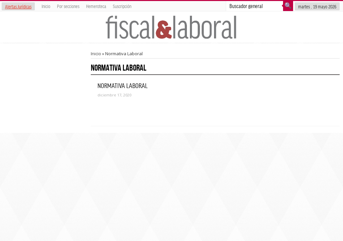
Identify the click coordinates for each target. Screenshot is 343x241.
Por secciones (68, 6)
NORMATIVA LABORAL (122, 85)
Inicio (46, 6)
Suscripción (122, 6)
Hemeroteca (96, 6)
